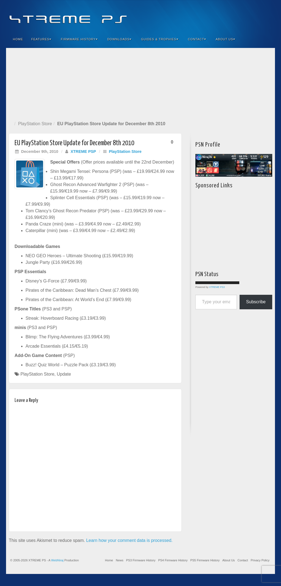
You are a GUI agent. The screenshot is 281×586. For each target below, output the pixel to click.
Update (64, 374)
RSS (267, 16)
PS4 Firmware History (172, 560)
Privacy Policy (260, 560)
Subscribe (256, 301)
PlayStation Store (35, 123)
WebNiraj (57, 560)
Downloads (119, 39)
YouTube (259, 16)
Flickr (244, 16)
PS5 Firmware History (205, 560)
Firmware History (79, 39)
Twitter (252, 16)
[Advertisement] (140, 83)
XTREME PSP (83, 151)
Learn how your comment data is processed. (129, 540)
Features (41, 39)
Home (18, 39)
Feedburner (237, 16)
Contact (197, 39)
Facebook (230, 16)
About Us (225, 39)
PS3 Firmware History (140, 560)
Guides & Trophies (159, 39)
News (119, 560)
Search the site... (267, 39)
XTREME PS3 (217, 287)
